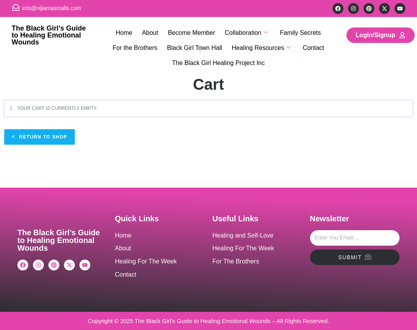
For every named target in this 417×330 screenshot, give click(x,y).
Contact (310, 42)
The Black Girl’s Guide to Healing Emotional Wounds (49, 35)
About (152, 30)
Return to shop (42, 137)
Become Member (191, 30)
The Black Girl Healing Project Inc (218, 53)
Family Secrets (296, 30)
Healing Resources (260, 42)
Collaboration (244, 31)
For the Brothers (137, 42)
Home (128, 30)
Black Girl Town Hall (195, 42)
